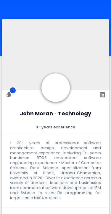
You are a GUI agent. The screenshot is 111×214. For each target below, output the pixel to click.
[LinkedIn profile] (102, 95)
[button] (55, 171)
